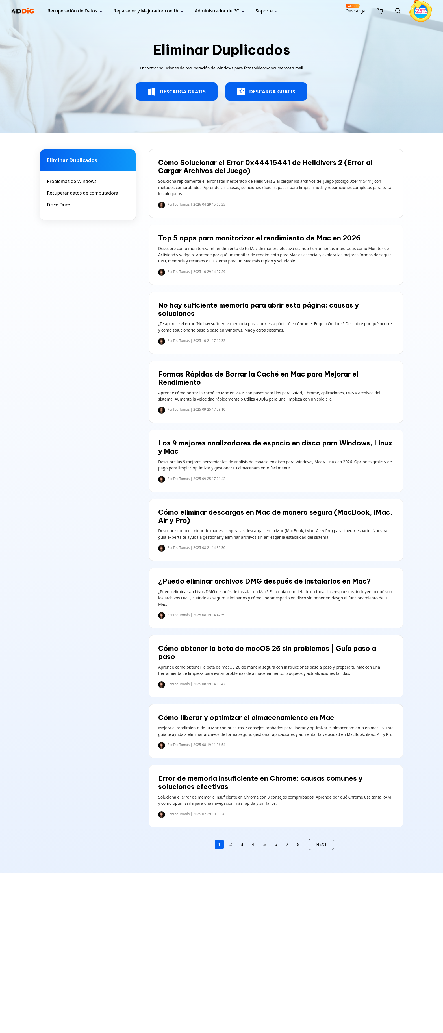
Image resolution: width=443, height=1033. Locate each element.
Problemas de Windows (72, 181)
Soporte (264, 11)
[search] (398, 11)
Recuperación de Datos (72, 11)
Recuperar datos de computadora (82, 193)
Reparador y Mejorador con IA (146, 11)
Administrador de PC (217, 11)
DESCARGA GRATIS (177, 92)
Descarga (356, 8)
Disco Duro (58, 205)
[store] (380, 11)
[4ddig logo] (22, 11)
